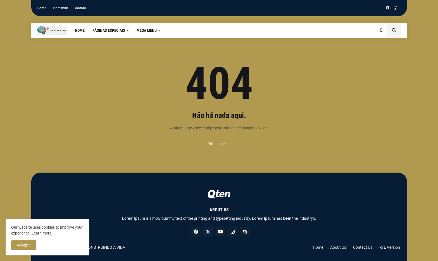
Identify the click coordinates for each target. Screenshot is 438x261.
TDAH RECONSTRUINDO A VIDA (97, 247)
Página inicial (219, 144)
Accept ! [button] (24, 245)
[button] (381, 30)
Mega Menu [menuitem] (147, 30)
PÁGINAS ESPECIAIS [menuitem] (108, 30)
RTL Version (389, 247)
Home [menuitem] (80, 30)
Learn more (41, 233)
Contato (80, 8)
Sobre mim (60, 8)
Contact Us (362, 247)
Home (41, 8)
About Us (338, 247)
